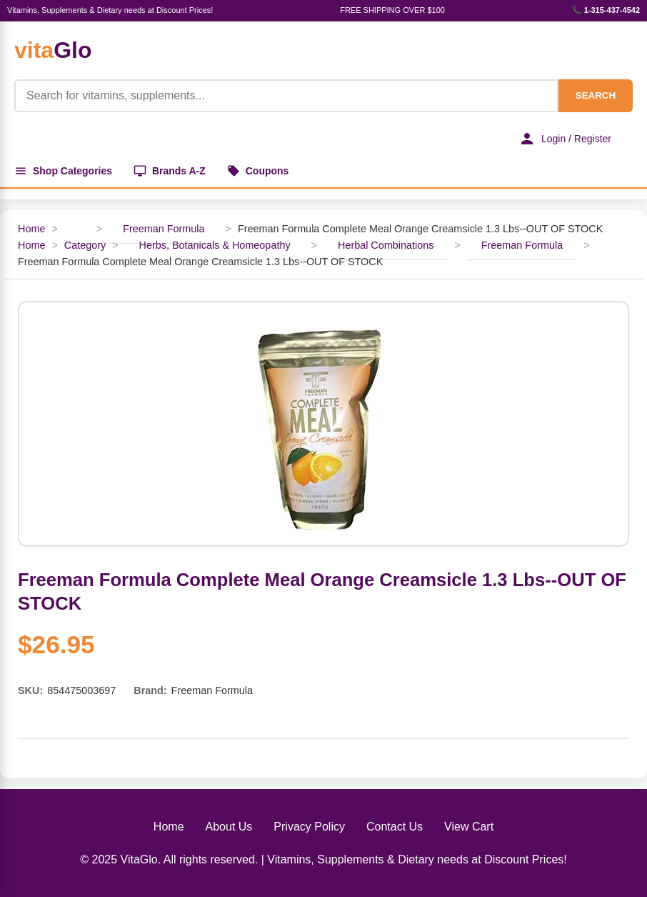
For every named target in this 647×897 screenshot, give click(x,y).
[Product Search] (286, 95)
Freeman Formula (163, 228)
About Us (229, 827)
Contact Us (394, 827)
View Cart (468, 827)
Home (31, 228)
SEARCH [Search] (596, 95)
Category (85, 245)
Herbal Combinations (385, 245)
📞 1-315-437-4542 (606, 10)
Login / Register (564, 138)
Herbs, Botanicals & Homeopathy (215, 245)
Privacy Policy (309, 827)
